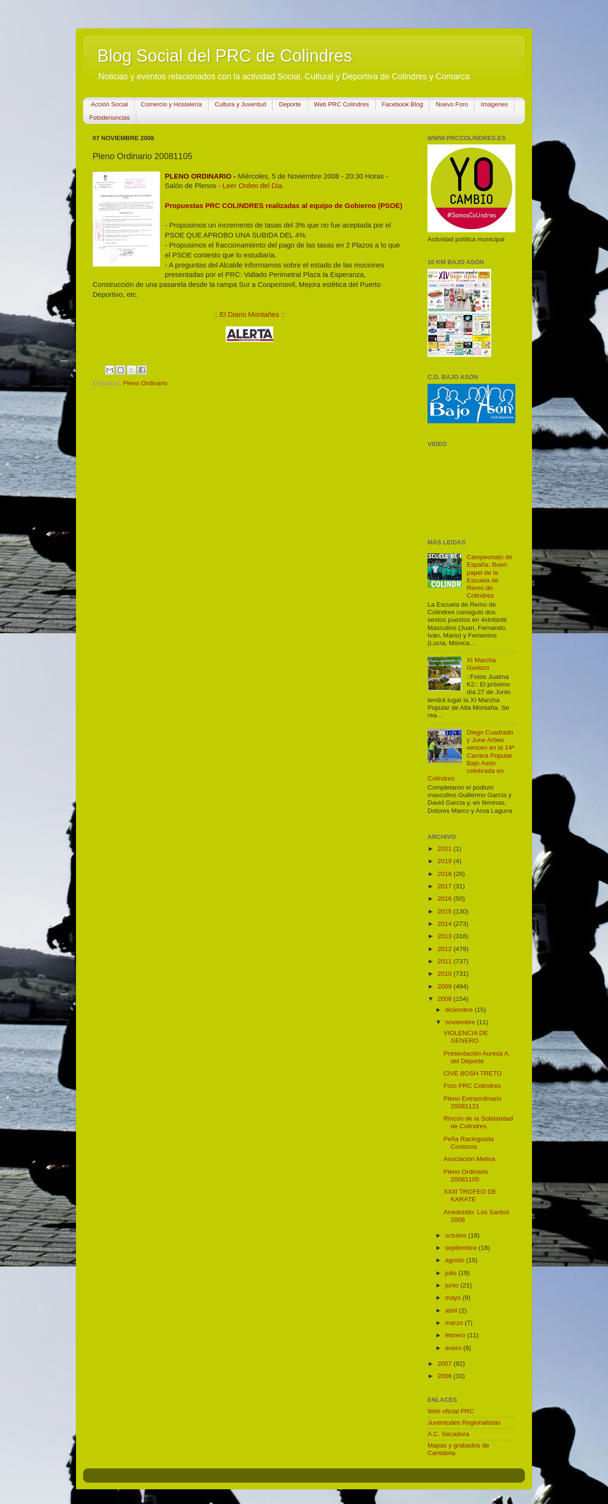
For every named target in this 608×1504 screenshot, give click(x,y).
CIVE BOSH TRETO (473, 1073)
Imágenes (494, 104)
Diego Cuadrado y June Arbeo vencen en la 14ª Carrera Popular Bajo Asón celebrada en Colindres (471, 755)
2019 (445, 861)
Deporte (290, 104)
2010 (445, 973)
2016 (445, 898)
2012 (445, 948)
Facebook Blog (402, 104)
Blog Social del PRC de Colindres (224, 56)
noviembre (461, 1022)
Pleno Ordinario (145, 383)
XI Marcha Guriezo (481, 664)
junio (452, 1285)
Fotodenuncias (109, 117)
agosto (455, 1260)
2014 (445, 923)
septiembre (462, 1247)
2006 (445, 1376)
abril (452, 1310)
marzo (455, 1322)
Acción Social (109, 104)
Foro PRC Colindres (472, 1085)
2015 (445, 911)
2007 (445, 1363)
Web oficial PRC (451, 1411)
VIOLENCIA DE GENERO (466, 1036)
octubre (456, 1235)
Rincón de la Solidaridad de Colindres (478, 1122)
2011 (445, 961)
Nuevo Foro (452, 104)
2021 (445, 848)
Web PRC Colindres (341, 104)
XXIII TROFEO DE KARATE (470, 1195)
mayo (454, 1297)
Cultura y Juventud (240, 104)
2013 (445, 936)
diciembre (460, 1009)
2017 (445, 886)
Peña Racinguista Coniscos (469, 1142)
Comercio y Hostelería (171, 104)
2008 (445, 998)
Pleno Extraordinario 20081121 (473, 1102)
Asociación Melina (469, 1158)
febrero (456, 1335)
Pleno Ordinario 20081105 (466, 1175)
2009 (445, 986)
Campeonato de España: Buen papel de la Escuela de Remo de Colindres (489, 576)
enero (454, 1348)
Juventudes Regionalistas (464, 1422)
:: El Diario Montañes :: (249, 314)
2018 (445, 873)
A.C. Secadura (448, 1433)
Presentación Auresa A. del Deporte (477, 1057)
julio (451, 1272)
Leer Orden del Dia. (253, 186)
